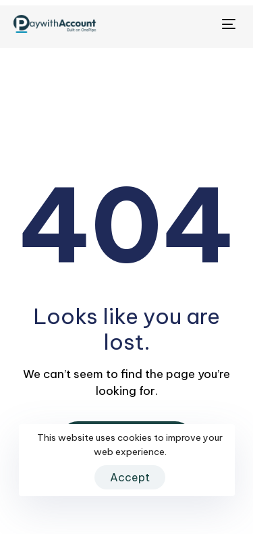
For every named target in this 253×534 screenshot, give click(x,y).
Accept (130, 477)
